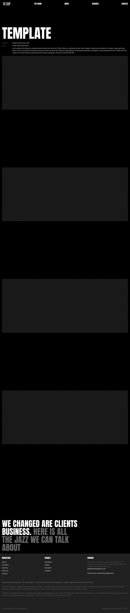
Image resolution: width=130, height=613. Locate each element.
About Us (5, 571)
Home (4, 562)
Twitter (47, 565)
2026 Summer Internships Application (100, 573)
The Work (5, 565)
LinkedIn (48, 571)
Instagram (48, 562)
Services (5, 568)
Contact (4, 574)
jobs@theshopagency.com (96, 569)
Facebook (48, 568)
